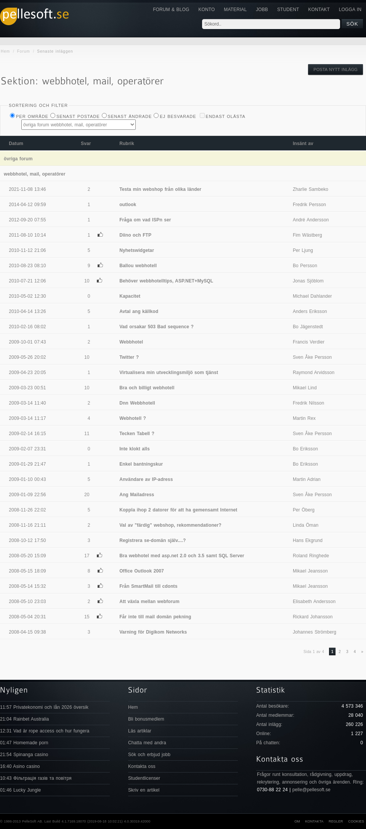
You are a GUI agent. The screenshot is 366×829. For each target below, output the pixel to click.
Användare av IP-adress (146, 479)
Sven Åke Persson (312, 357)
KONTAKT (318, 9)
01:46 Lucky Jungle (20, 790)
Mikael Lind (305, 387)
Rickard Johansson (313, 616)
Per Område (32, 116)
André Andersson (311, 220)
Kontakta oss (142, 766)
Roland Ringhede (311, 555)
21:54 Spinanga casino (24, 754)
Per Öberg (304, 510)
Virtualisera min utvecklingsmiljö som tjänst (168, 372)
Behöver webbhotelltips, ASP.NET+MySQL (166, 281)
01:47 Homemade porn (24, 742)
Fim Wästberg (307, 235)
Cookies (356, 821)
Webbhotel (131, 342)
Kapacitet (129, 296)
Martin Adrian (307, 479)
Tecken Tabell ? (136, 433)
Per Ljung (303, 250)
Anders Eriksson (310, 311)
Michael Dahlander (312, 296)
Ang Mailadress (136, 494)
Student (288, 9)
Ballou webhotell (138, 265)
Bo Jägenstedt (308, 326)
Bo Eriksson (305, 449)
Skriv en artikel (143, 790)
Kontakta (314, 821)
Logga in (350, 9)
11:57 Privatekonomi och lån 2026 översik (44, 707)
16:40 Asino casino (20, 766)
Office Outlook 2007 (141, 571)
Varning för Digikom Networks (153, 632)
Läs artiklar (139, 731)
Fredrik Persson (309, 204)
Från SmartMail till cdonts (148, 586)
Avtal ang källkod (138, 311)
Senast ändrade (130, 116)
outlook (127, 204)
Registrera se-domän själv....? (152, 540)
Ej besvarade (178, 116)
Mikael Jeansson (310, 571)
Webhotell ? (132, 418)
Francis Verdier (308, 342)
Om (297, 821)
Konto (206, 9)
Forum (23, 51)
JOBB (262, 9)
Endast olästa (226, 116)
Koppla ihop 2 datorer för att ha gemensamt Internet (178, 510)
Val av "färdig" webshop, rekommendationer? (170, 525)
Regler (336, 821)
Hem (5, 51)
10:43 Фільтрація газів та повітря (36, 778)
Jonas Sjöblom (308, 281)
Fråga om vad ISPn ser (145, 220)
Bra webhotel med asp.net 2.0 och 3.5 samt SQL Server (181, 555)
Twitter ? (129, 357)
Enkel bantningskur (141, 464)
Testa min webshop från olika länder (160, 189)
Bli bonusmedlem (146, 719)
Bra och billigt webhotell (146, 387)
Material (235, 9)
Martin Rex (304, 418)
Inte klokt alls (134, 449)
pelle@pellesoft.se (311, 789)
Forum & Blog (171, 9)
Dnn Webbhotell (137, 403)
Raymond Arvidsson (313, 372)
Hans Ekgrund (308, 540)
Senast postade (78, 116)
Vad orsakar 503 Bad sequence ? (156, 326)
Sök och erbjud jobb (149, 754)
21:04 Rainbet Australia (24, 719)
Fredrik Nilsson (308, 403)
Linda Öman (305, 525)
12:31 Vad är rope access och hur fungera (44, 731)
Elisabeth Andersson (314, 601)
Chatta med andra (147, 742)
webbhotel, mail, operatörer (34, 174)
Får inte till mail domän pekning (155, 616)
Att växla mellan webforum (149, 601)
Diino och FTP (135, 235)
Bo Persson (305, 265)
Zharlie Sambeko (310, 189)
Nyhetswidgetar (136, 250)
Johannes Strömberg (314, 632)
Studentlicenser (144, 778)
